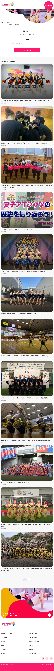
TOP (2, 629)
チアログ (10, 24)
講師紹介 (3, 641)
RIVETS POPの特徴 (6, 633)
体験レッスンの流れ (34, 641)
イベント (31, 34)
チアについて (4, 637)
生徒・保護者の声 (33, 637)
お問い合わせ (32, 653)
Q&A (2, 645)
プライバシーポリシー (47, 664)
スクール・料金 (33, 633)
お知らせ (3, 649)
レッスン (22, 34)
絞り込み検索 (27, 50)
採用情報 (31, 649)
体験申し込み (4, 653)
